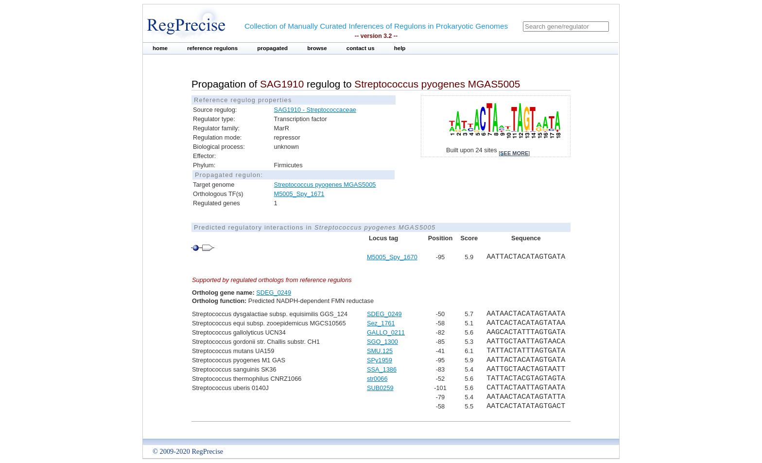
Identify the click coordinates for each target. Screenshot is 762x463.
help (400, 48)
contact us (360, 48)
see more (514, 153)
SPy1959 (379, 360)
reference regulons (212, 48)
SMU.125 (380, 351)
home (160, 48)
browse (317, 48)
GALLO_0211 (386, 332)
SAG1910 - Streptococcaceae (315, 109)
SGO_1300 (382, 341)
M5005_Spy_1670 (392, 257)
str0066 (377, 378)
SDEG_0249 (273, 292)
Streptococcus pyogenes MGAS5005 (325, 184)
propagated (272, 48)
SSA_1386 (382, 369)
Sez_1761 (381, 323)
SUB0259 (380, 388)
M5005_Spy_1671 (299, 193)
